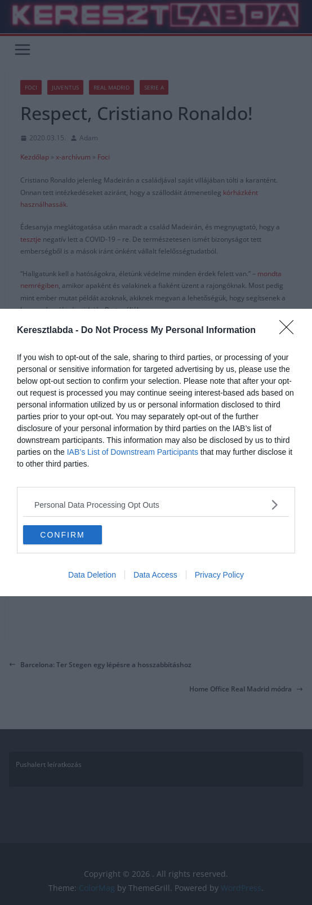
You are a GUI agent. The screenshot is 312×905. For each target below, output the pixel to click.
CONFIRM (62, 534)
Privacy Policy (219, 574)
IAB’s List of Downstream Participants (132, 451)
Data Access (155, 574)
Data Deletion (92, 574)
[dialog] (156, 452)
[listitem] (156, 505)
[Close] (290, 330)
